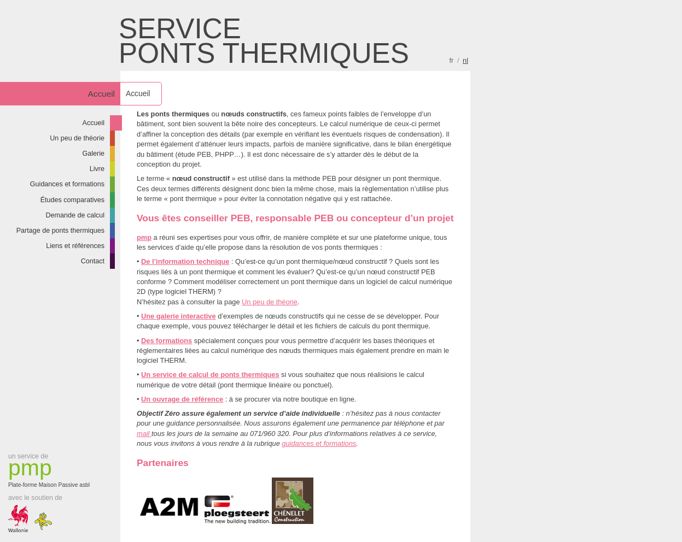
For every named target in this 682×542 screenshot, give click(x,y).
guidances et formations (319, 443)
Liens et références (75, 246)
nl (465, 60)
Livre (97, 169)
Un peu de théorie (77, 138)
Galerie (94, 153)
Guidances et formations (67, 184)
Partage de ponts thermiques (60, 230)
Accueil (94, 123)
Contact (92, 261)
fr (452, 60)
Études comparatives (72, 200)
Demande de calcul (74, 215)
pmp (144, 237)
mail (144, 433)
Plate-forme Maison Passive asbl (52, 472)
